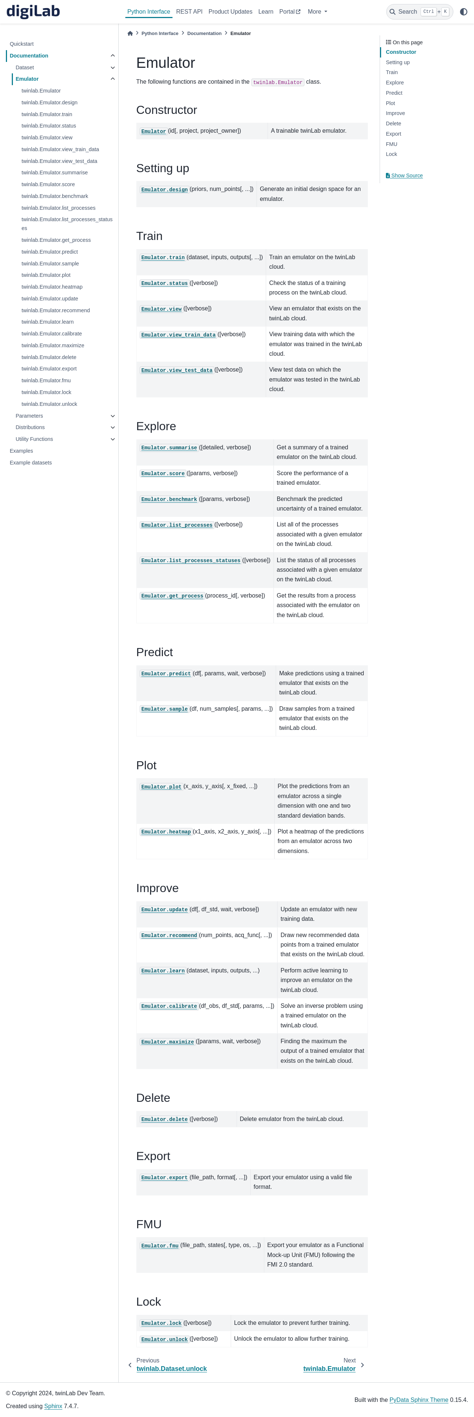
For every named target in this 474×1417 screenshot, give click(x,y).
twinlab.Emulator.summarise (54, 172)
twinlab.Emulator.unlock (49, 404)
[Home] (130, 33)
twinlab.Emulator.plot (45, 275)
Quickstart (22, 44)
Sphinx (53, 1406)
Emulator (26, 79)
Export (393, 134)
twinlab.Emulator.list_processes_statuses (66, 223)
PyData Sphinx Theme (419, 1400)
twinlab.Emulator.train (46, 114)
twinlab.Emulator (40, 91)
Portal (287, 11)
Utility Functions (34, 439)
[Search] (419, 12)
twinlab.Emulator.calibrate (51, 334)
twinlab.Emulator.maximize (52, 345)
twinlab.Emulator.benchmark (54, 196)
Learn (265, 11)
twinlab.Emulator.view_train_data (60, 149)
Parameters (29, 416)
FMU (391, 144)
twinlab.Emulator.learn (47, 322)
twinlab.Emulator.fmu (46, 380)
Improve (395, 113)
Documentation (29, 56)
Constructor (401, 52)
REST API (189, 11)
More (315, 11)
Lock (391, 154)
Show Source (404, 175)
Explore (395, 83)
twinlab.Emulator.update (49, 299)
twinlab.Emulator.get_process (56, 240)
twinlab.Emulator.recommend (55, 310)
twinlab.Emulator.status (48, 126)
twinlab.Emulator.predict (49, 252)
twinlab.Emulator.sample (50, 264)
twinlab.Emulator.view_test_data (59, 161)
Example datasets (31, 463)
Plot (390, 103)
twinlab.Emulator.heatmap (52, 287)
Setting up (398, 62)
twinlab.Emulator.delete (48, 357)
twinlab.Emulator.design (49, 102)
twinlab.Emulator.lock (46, 392)
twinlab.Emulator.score (48, 184)
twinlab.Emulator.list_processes (58, 208)
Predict (394, 93)
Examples (21, 451)
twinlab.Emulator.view (46, 137)
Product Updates (230, 11)
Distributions (30, 427)
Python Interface (149, 11)
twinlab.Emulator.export (49, 369)
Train (392, 72)
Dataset (24, 67)
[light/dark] (463, 12)
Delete (393, 123)
